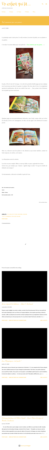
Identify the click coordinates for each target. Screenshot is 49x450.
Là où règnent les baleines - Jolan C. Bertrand (17, 304)
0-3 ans (3, 11)
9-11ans (27, 11)
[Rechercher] (43, 3)
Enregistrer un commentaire (17, 320)
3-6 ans (11, 11)
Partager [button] (4, 218)
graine (25, 214)
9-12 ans (9, 214)
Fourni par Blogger (25, 445)
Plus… (34, 11)
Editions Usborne (17, 214)
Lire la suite (43, 320)
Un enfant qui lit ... (16, 4)
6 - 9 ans (19, 11)
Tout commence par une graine (11, 216)
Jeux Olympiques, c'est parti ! (11, 361)
